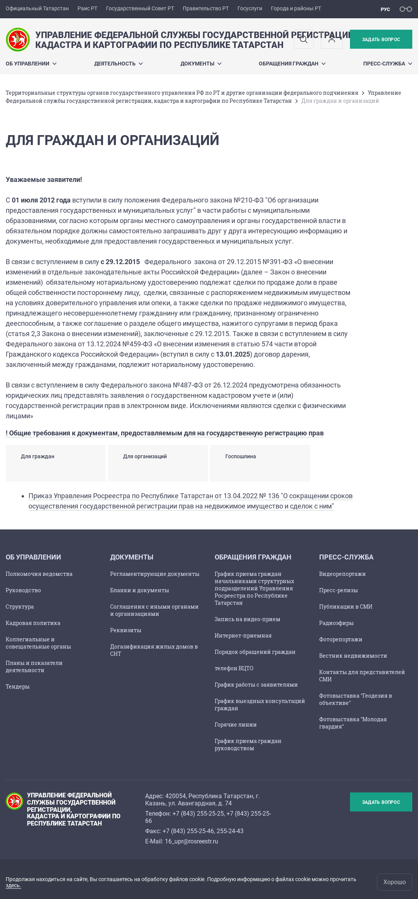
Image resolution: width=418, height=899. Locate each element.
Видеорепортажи (342, 573)
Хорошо (394, 882)
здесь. (13, 885)
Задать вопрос (381, 39)
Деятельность (118, 64)
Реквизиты (125, 630)
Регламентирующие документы (155, 573)
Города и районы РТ (296, 8)
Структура (20, 606)
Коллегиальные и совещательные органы (38, 643)
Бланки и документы (139, 590)
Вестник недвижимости (353, 655)
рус (385, 9)
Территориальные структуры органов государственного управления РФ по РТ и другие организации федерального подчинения (182, 92)
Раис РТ (87, 8)
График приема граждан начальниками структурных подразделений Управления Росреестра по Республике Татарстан (254, 588)
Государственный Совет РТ (140, 8)
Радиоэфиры (336, 622)
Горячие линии (236, 724)
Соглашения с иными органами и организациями (154, 610)
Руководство (23, 590)
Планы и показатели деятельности (34, 666)
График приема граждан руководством (248, 744)
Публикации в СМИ (345, 606)
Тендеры (18, 686)
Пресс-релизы (338, 590)
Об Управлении (31, 64)
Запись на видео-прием (247, 619)
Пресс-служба (387, 64)
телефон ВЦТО (234, 668)
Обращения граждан (292, 64)
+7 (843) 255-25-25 (198, 813)
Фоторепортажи (341, 639)
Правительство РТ (206, 8)
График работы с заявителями (256, 684)
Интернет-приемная (243, 635)
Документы (201, 64)
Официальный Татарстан (37, 8)
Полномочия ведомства (39, 573)
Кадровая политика (33, 622)
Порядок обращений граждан (255, 651)
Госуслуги (250, 8)
